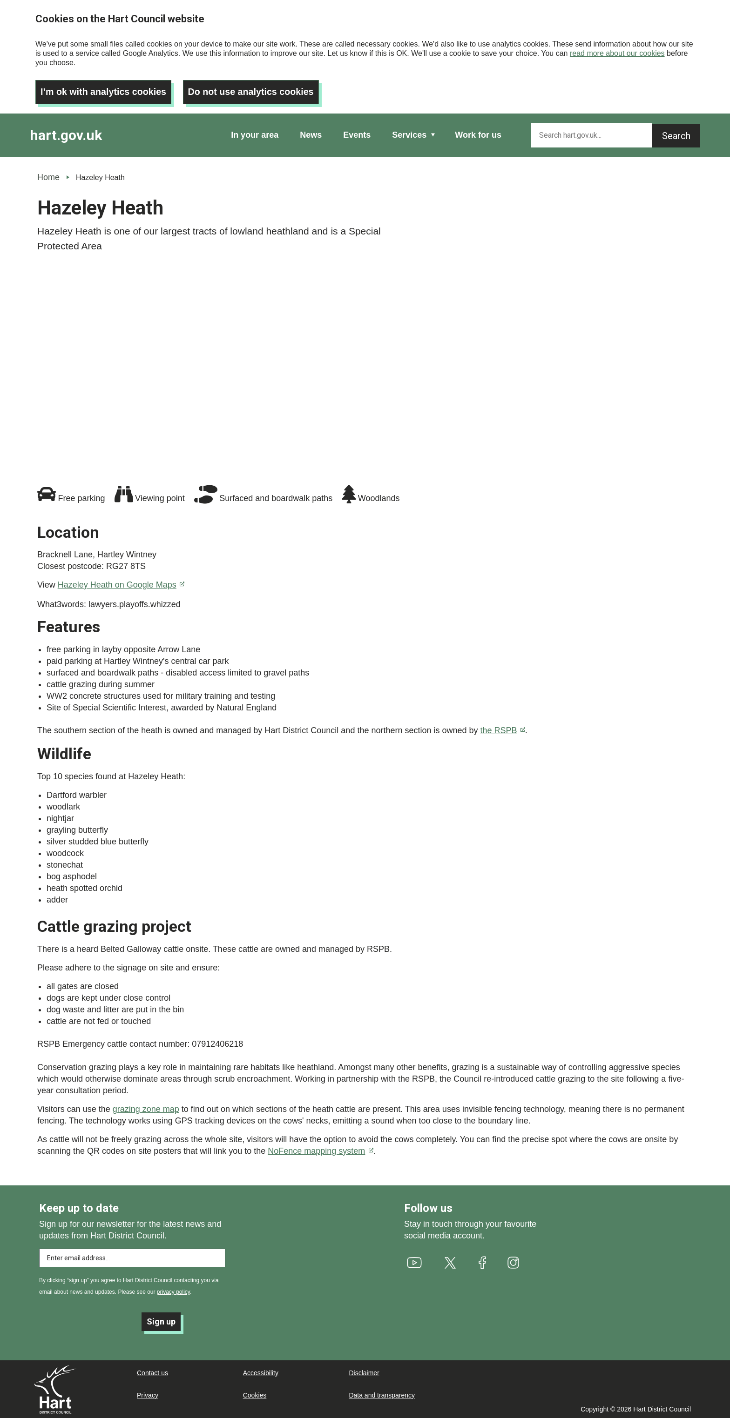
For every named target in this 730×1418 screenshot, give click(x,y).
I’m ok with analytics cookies (105, 91)
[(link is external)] (414, 1261)
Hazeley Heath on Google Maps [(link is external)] (121, 583)
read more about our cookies (617, 53)
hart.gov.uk (66, 134)
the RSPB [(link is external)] (502, 729)
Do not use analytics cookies (254, 91)
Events (357, 134)
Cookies (255, 1394)
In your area (254, 134)
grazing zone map (146, 1107)
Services (409, 134)
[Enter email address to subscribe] (132, 1257)
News (311, 134)
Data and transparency (382, 1394)
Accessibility (260, 1372)
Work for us (478, 134)
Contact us (152, 1372)
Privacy (147, 1394)
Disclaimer (364, 1372)
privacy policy (173, 1291)
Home (48, 176)
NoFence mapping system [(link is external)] (320, 1149)
